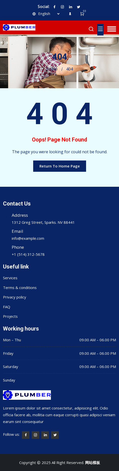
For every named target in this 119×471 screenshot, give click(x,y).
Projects (10, 316)
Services (10, 277)
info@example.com (28, 238)
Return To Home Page (59, 166)
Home (52, 69)
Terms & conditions (20, 287)
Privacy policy (14, 297)
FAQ (6, 306)
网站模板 (92, 462)
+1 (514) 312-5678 (28, 254)
